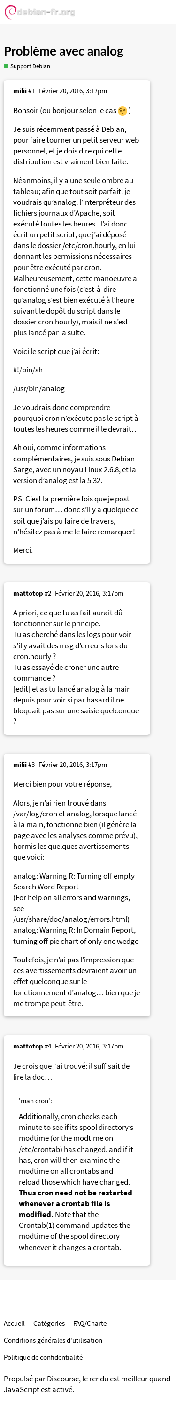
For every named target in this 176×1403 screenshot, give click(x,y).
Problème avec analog (63, 50)
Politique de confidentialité (43, 1357)
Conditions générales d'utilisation (53, 1340)
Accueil (14, 1323)
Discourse (63, 1379)
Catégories (49, 1323)
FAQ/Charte (90, 1323)
